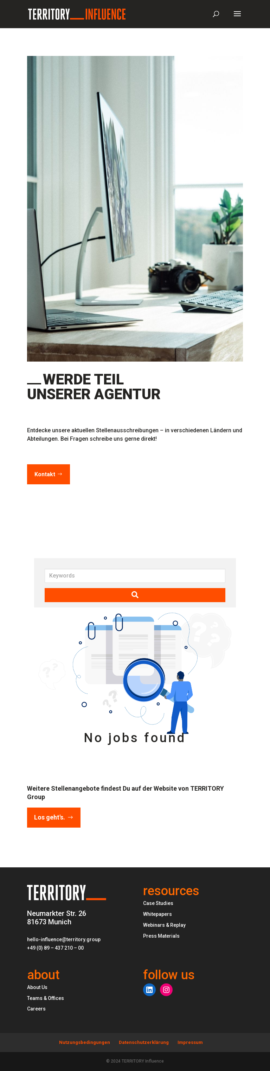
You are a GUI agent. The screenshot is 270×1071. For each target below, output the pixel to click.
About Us (37, 987)
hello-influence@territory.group (64, 939)
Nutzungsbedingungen (84, 1042)
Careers (36, 1009)
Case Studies (158, 903)
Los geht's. (49, 817)
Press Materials (161, 936)
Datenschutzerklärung (144, 1042)
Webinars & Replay (164, 925)
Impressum (190, 1042)
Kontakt (44, 474)
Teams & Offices (45, 998)
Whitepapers (157, 914)
